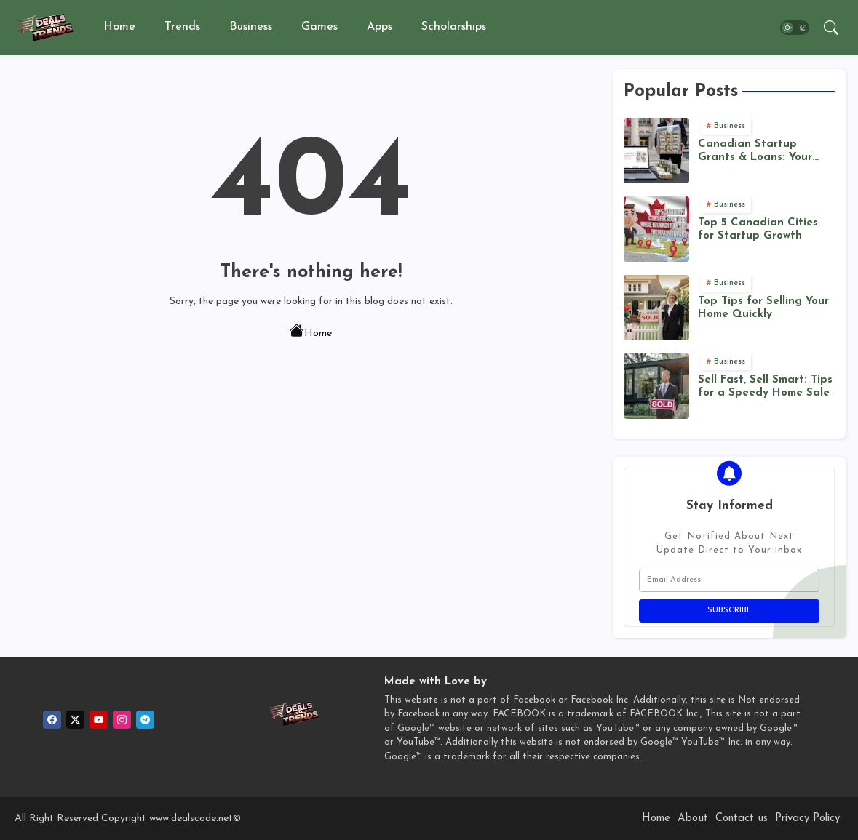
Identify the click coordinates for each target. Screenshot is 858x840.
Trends (182, 27)
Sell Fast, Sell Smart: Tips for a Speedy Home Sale (765, 387)
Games (319, 27)
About (693, 818)
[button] (794, 27)
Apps (379, 27)
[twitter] (75, 720)
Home (119, 27)
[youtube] (99, 720)
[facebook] (52, 720)
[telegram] (145, 720)
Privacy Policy (807, 818)
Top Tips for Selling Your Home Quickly (763, 308)
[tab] (119, 27)
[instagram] (122, 720)
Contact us (741, 818)
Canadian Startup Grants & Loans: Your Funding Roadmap (755, 151)
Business (250, 27)
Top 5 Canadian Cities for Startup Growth (758, 229)
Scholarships (453, 27)
